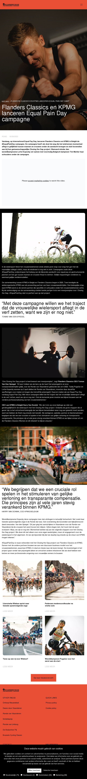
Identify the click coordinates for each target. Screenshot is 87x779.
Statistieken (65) (44, 775)
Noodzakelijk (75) (11, 775)
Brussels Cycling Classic (12, 735)
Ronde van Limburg (10, 724)
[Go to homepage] (11, 4)
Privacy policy (51, 703)
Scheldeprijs (8, 719)
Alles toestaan (34, 770)
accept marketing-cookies (38, 181)
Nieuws (5, 102)
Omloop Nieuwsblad (11, 703)
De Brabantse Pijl (10, 730)
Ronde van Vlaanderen (12, 714)
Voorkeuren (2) (28, 775)
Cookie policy (51, 708)
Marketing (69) (60, 775)
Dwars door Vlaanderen (12, 708)
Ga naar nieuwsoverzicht (43, 678)
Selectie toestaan (50, 770)
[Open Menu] (81, 4)
